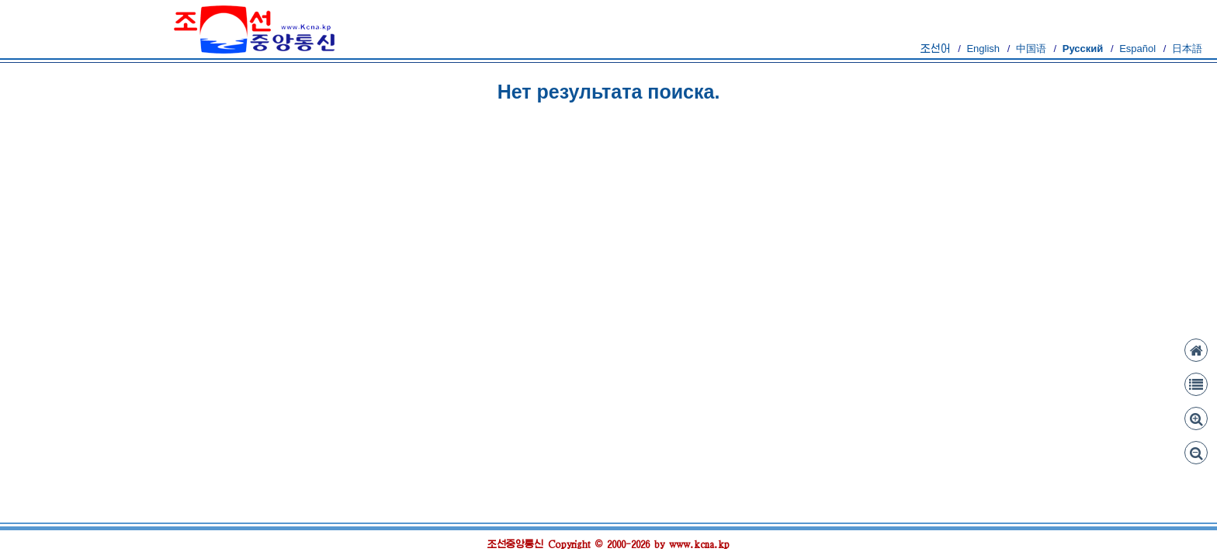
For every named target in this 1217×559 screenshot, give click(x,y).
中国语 (1031, 48)
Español (1137, 48)
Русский (1083, 48)
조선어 (936, 48)
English (983, 48)
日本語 (1187, 48)
